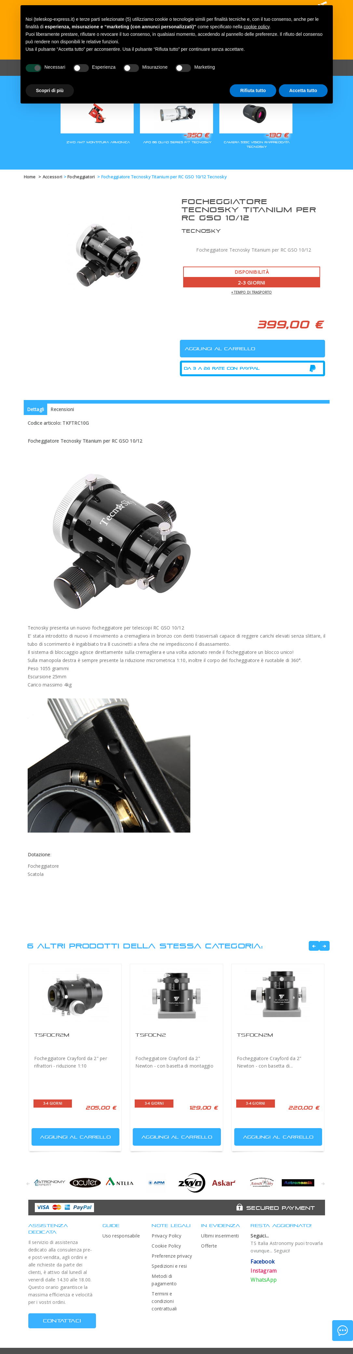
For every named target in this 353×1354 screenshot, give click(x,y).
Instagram (264, 1270)
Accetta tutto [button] (303, 90)
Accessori (52, 177)
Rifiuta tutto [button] (253, 90)
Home (30, 177)
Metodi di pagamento (164, 1280)
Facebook (263, 1261)
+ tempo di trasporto (251, 292)
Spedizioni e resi (169, 1266)
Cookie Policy (166, 1246)
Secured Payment (280, 1208)
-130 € (277, 135)
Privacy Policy (166, 1236)
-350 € (196, 135)
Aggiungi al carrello (72, 1135)
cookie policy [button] (256, 26)
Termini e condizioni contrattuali (164, 1301)
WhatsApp (264, 1279)
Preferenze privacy (172, 1256)
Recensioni (62, 409)
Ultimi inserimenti (220, 1236)
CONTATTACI (62, 1320)
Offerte (209, 1246)
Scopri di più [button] (50, 90)
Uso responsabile (121, 1236)
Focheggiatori (81, 177)
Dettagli (35, 409)
